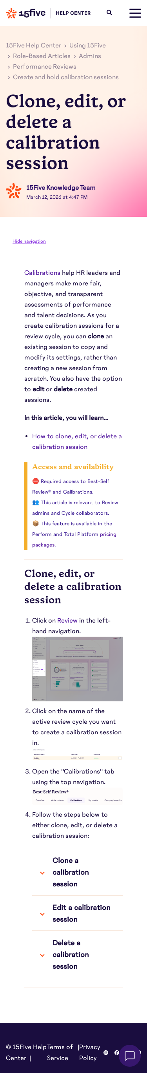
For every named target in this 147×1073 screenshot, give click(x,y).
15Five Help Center (33, 45)
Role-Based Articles (42, 56)
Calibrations (42, 273)
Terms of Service (60, 1052)
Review (67, 621)
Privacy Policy (89, 1052)
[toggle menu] (135, 13)
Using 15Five (87, 45)
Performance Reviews (44, 67)
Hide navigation (29, 241)
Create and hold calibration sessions (66, 77)
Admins (90, 56)
